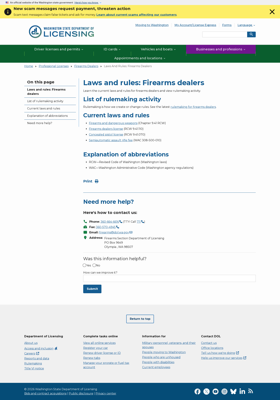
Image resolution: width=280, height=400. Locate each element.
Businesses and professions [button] (221, 49)
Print (90, 181)
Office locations (212, 348)
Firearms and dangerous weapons (113, 123)
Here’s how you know (86, 2)
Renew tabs (91, 358)
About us (31, 343)
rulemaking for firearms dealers (193, 107)
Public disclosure (81, 393)
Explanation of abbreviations (47, 116)
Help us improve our (223, 358)
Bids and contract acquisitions (45, 393)
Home (28, 66)
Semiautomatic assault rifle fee (111, 140)
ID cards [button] (112, 49)
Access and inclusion (41, 348)
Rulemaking (33, 363)
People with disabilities (158, 362)
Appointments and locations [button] (140, 58)
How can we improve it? (100, 272)
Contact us (209, 343)
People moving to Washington (164, 352)
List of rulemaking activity (45, 101)
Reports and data (36, 358)
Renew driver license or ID (102, 353)
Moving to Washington (152, 25)
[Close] (272, 15)
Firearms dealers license (106, 129)
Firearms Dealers (86, 66)
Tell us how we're (220, 353)
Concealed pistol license (106, 134)
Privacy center (106, 393)
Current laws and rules (43, 108)
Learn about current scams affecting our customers (136, 14)
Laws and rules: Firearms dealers (46, 92)
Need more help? (39, 123)
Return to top (140, 319)
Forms (227, 25)
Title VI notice (34, 368)
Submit (92, 289)
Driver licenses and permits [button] (59, 49)
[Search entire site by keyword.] (224, 34)
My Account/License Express (195, 25)
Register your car (95, 348)
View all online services (99, 343)
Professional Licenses (54, 66)
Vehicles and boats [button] (158, 49)
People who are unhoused (161, 357)
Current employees (156, 367)
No (98, 265)
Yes (88, 265)
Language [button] (247, 25)
